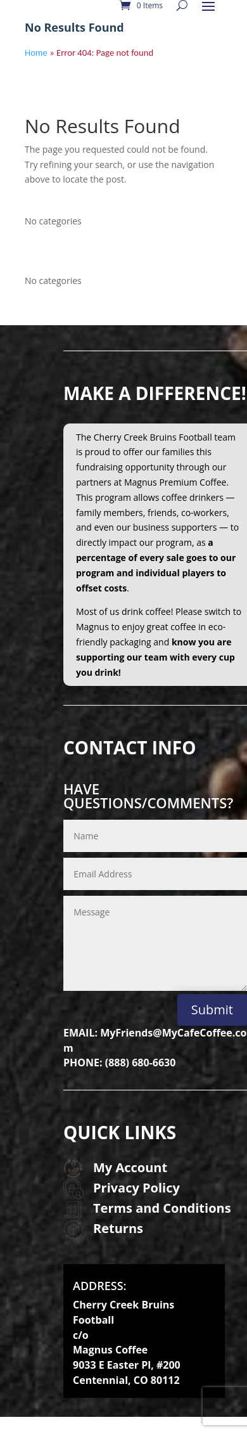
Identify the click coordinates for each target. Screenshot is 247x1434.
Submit (212, 1009)
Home (36, 52)
